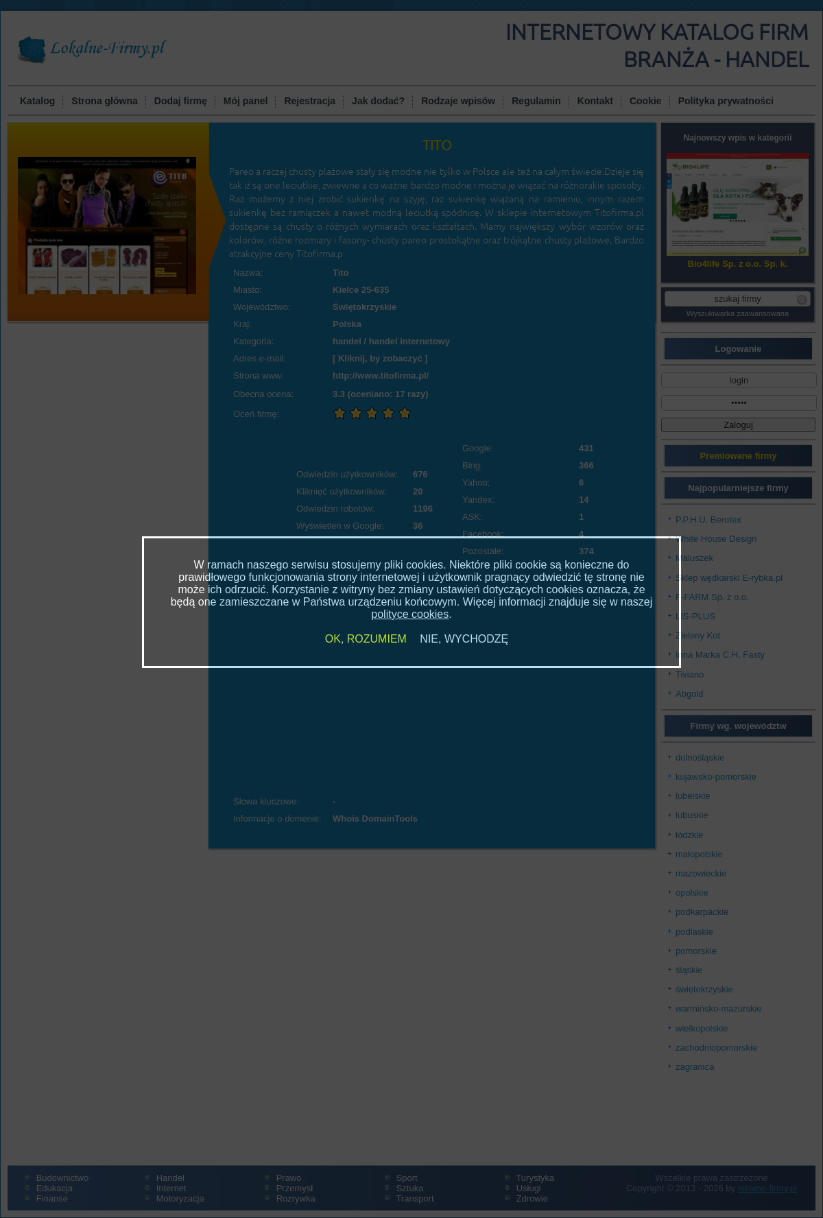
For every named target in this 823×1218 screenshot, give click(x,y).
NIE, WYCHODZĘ (464, 639)
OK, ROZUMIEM (366, 639)
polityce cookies (410, 614)
